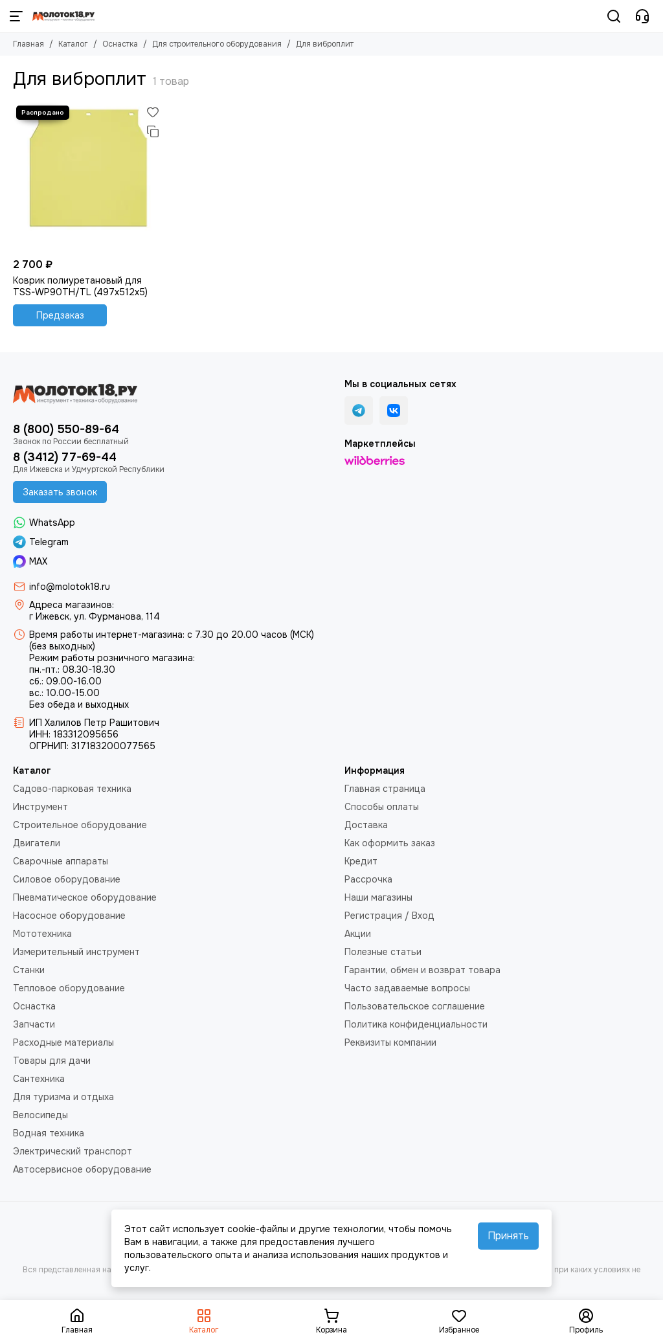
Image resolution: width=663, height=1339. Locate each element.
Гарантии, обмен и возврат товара (422, 970)
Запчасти (34, 1024)
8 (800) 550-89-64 (66, 429)
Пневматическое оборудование (85, 897)
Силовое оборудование (66, 879)
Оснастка (120, 44)
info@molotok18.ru (69, 586)
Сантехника (39, 1079)
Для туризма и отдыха (63, 1097)
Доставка (366, 825)
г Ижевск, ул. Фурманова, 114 (94, 616)
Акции (357, 934)
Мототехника (42, 934)
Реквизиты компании (390, 1042)
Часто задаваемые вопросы (407, 988)
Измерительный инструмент (76, 952)
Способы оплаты (381, 807)
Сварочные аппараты (60, 861)
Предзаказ (60, 315)
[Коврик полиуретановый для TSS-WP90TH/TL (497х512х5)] (88, 177)
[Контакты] (642, 16)
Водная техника (48, 1133)
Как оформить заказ (389, 843)
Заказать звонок (60, 492)
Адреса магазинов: (71, 605)
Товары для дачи (52, 1060)
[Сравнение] (153, 131)
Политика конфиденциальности (416, 1024)
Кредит (360, 861)
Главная (28, 44)
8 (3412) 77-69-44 (65, 457)
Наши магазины (378, 897)
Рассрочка (368, 879)
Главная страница (384, 788)
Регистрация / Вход (389, 915)
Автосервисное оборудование (82, 1169)
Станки (29, 970)
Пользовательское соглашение (414, 1006)
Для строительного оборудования (217, 44)
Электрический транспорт (72, 1151)
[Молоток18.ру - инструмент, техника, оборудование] (63, 16)
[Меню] (16, 16)
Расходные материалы (63, 1042)
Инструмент (40, 807)
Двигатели (36, 843)
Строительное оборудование (80, 825)
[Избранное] (153, 112)
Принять (508, 1236)
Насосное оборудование (69, 915)
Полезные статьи (382, 952)
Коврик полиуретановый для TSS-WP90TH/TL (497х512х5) (80, 286)
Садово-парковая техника (72, 788)
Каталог (73, 44)
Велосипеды (40, 1115)
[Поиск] (614, 16)
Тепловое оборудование (69, 988)
